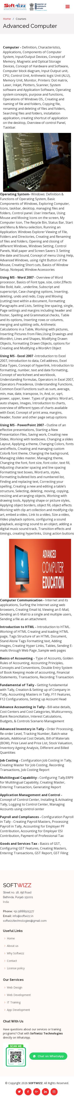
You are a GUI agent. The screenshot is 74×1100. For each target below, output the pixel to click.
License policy (16, 968)
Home (7, 19)
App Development (18, 1010)
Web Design (14, 987)
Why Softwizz (15, 953)
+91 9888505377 (23, 911)
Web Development (19, 995)
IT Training (14, 1002)
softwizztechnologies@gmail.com (25, 920)
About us (12, 946)
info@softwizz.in (23, 916)
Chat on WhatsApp (48, 1056)
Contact (12, 960)
